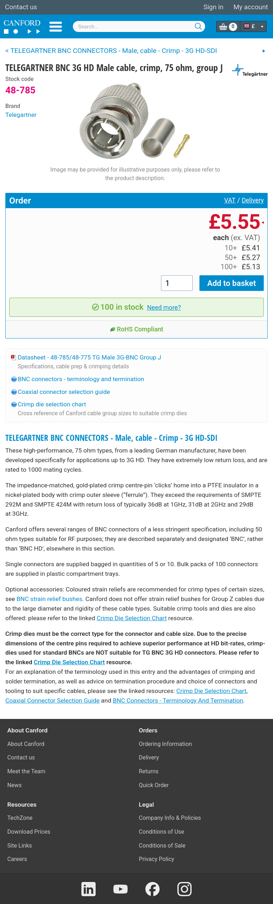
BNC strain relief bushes (49, 598)
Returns (149, 771)
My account (251, 7)
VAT (230, 200)
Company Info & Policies (170, 817)
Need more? (164, 307)
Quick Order (154, 785)
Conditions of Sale (162, 845)
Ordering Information (165, 744)
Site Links (19, 845)
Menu (55, 27)
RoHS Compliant (137, 329)
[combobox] (139, 26)
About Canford (25, 744)
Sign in (213, 7)
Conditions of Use (161, 831)
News (14, 785)
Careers (17, 859)
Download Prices (28, 831)
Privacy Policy (156, 859)
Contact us (21, 7)
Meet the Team (26, 771)
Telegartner (21, 114)
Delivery (253, 200)
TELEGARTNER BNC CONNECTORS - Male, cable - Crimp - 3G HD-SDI (111, 437)
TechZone (20, 817)
